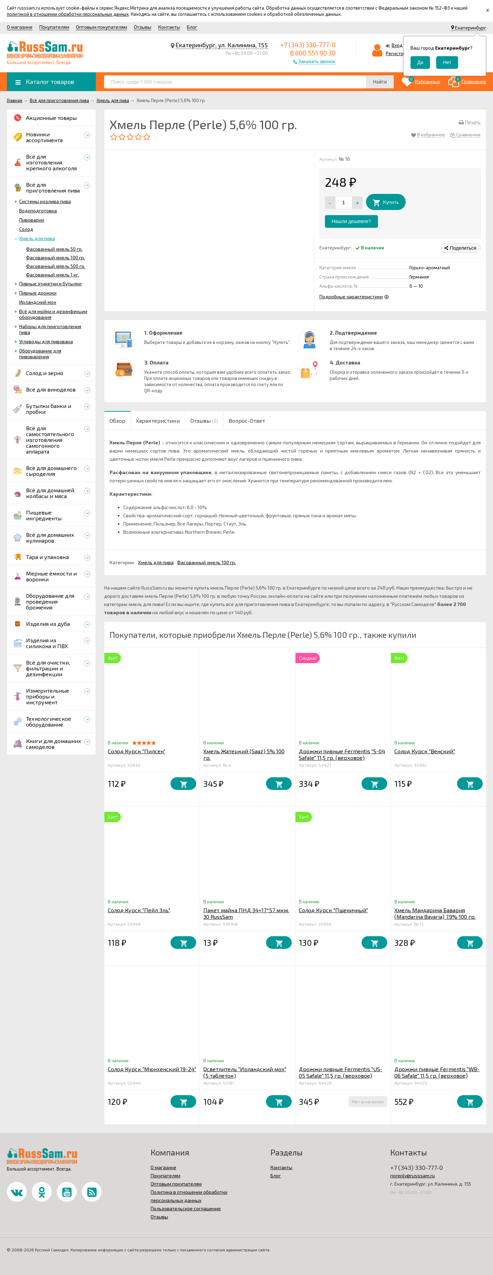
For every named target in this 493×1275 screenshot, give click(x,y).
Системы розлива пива (45, 201)
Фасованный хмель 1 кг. (52, 274)
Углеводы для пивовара (46, 341)
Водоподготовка (38, 210)
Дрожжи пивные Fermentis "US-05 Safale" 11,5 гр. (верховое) (340, 1072)
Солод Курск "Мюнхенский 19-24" (152, 1069)
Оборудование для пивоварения (40, 353)
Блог (192, 27)
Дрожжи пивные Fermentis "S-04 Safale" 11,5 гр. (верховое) (342, 754)
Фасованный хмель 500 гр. (55, 266)
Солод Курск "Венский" (424, 751)
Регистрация (400, 53)
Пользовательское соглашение (186, 1208)
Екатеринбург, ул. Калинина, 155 (222, 45)
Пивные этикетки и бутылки (50, 283)
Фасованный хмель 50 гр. (54, 249)
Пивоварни (31, 220)
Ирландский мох (37, 302)
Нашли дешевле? (351, 221)
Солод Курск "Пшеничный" (333, 910)
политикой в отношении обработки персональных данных (68, 14)
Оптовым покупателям (101, 27)
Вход (397, 45)
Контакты (169, 27)
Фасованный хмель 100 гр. (55, 257)
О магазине (20, 27)
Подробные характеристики (351, 296)
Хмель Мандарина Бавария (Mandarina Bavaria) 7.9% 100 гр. (435, 913)
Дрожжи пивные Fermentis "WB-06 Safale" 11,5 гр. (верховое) (437, 1072)
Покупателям (54, 27)
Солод (26, 229)
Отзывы (142, 27)
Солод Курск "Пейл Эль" (139, 910)
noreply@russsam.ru (412, 1175)
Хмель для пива (37, 238)
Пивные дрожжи (37, 293)
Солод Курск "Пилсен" (136, 751)
